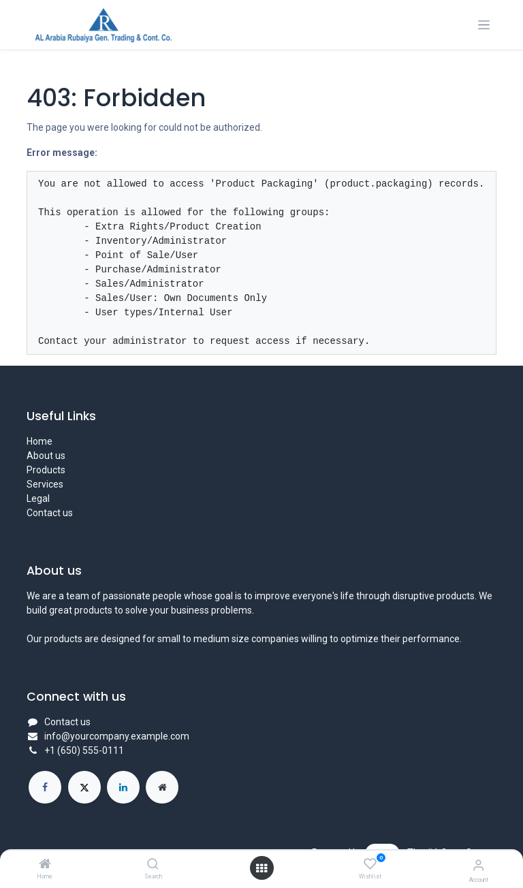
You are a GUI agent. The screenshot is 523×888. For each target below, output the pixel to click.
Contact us (50, 512)
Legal (38, 498)
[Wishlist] (370, 864)
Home (39, 441)
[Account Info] (478, 865)
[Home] (45, 864)
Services (45, 484)
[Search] (152, 864)
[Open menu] (261, 868)
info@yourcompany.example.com (116, 736)
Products (46, 469)
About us (46, 455)
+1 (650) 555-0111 (84, 750)
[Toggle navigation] (483, 24)
